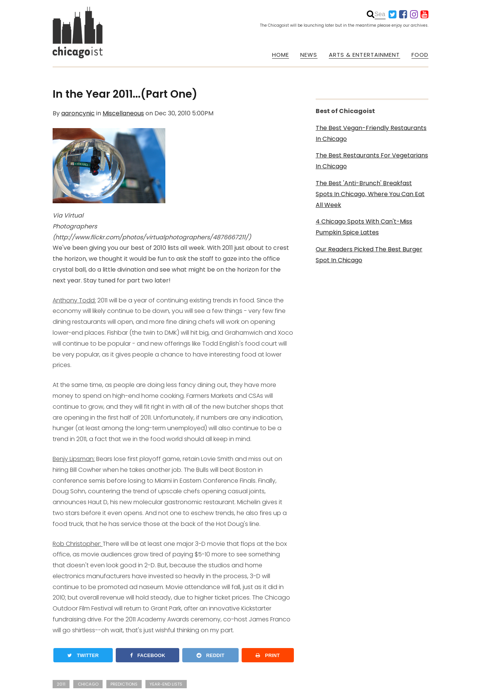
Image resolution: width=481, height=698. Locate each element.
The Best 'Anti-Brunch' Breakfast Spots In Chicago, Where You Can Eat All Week (370, 194)
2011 (61, 684)
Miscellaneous (123, 113)
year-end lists (166, 684)
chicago (88, 684)
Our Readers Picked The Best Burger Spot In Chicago (369, 254)
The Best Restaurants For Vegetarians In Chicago (372, 161)
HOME (280, 55)
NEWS (308, 55)
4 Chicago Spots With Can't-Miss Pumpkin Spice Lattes (364, 227)
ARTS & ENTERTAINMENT (364, 55)
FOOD (419, 55)
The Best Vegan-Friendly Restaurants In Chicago (371, 133)
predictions (124, 684)
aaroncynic (78, 113)
